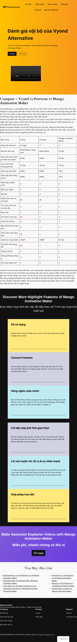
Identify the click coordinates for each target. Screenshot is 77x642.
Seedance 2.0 (49, 634)
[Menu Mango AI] (31, 4)
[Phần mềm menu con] (44, 4)
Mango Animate (6, 605)
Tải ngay (12, 54)
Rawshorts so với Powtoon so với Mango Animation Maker (62, 578)
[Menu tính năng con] (57, 4)
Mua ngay (22, 54)
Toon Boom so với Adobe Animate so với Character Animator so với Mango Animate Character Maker (20, 588)
